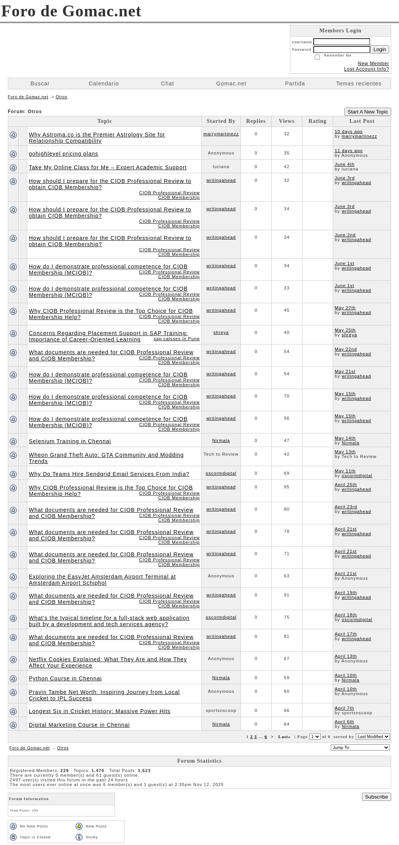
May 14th (345, 438)
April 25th (346, 484)
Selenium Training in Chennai (70, 441)
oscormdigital (221, 473)
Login (379, 49)
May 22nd (346, 349)
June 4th (345, 164)
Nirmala (221, 440)
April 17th (346, 634)
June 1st (344, 263)
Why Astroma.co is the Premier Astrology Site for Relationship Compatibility (97, 137)
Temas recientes (359, 83)
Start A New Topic (368, 112)
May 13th (345, 451)
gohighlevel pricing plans (63, 154)
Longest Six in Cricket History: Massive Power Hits (100, 711)
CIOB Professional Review (169, 192)
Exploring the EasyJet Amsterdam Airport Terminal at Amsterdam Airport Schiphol (102, 579)
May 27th (345, 307)
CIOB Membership (179, 197)
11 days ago (349, 150)
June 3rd (345, 178)
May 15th (345, 393)
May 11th (345, 471)
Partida (295, 83)
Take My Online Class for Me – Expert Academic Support (108, 167)
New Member (373, 63)
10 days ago (349, 131)
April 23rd (346, 506)
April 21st (346, 529)
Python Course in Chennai (65, 678)
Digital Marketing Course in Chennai (79, 725)
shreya (221, 332)
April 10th (346, 675)
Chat (167, 83)
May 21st (345, 371)
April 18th (346, 614)
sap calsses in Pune (177, 338)
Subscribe (376, 797)
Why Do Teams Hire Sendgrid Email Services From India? (109, 474)
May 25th (345, 330)
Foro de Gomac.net (28, 97)
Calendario (104, 83)
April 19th (346, 592)
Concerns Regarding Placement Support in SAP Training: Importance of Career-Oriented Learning (108, 336)
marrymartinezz (221, 133)
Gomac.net (231, 83)
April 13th (346, 656)
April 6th (344, 721)
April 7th (344, 708)
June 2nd (345, 235)
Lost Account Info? (366, 69)
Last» (285, 736)
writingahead (221, 180)
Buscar (40, 83)
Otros (61, 97)
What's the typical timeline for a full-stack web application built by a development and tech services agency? (109, 621)
